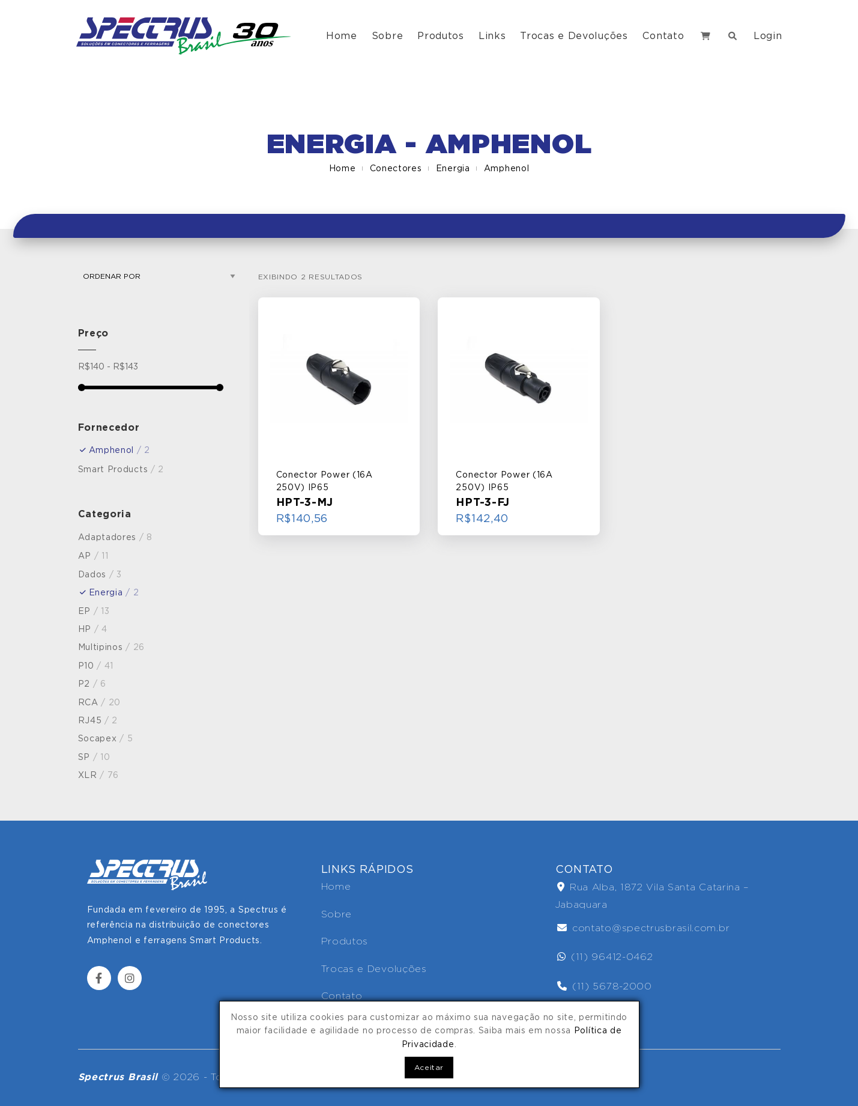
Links (492, 35)
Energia (453, 168)
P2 (92, 683)
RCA (99, 702)
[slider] (81, 387)
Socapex (105, 738)
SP (94, 757)
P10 (96, 665)
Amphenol (507, 168)
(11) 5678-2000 (604, 986)
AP (93, 556)
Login (768, 35)
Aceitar (429, 1067)
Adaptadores (115, 537)
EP (94, 611)
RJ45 (98, 720)
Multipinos (111, 647)
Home (341, 35)
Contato (663, 35)
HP (92, 629)
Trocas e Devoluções (573, 35)
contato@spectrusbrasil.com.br (643, 928)
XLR (98, 775)
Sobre (387, 35)
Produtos (440, 35)
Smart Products (121, 469)
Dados (100, 574)
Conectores (396, 168)
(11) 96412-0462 (605, 956)
